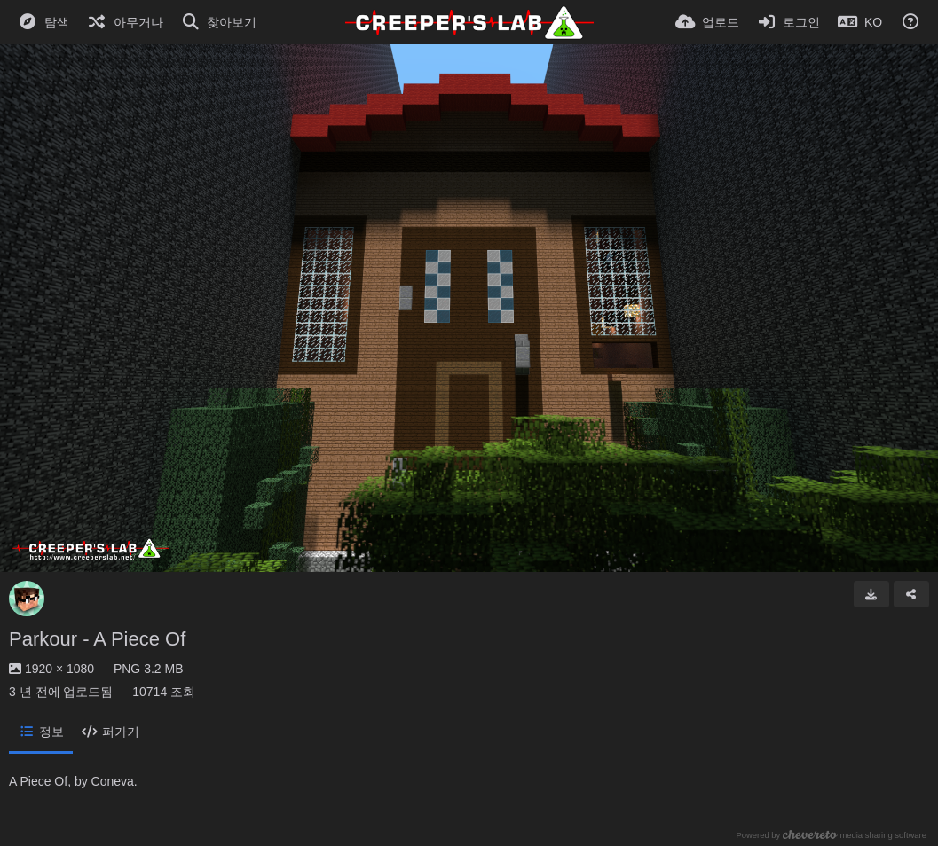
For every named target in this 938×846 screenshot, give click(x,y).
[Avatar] (26, 598)
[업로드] (707, 22)
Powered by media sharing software (831, 835)
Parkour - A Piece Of (97, 639)
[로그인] (789, 22)
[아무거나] (125, 22)
